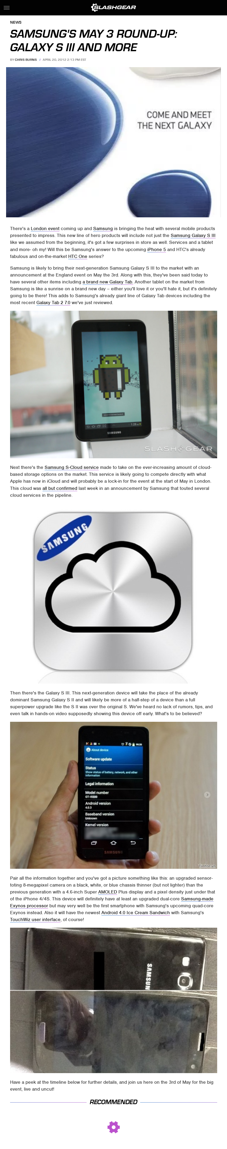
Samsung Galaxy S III (193, 235)
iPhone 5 (156, 249)
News (16, 22)
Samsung (103, 228)
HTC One (77, 256)
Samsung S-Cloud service (72, 467)
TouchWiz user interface (35, 919)
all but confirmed (59, 488)
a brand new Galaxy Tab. (108, 282)
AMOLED (107, 892)
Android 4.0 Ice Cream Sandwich (135, 912)
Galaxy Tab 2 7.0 (53, 302)
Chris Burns (26, 60)
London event (45, 228)
